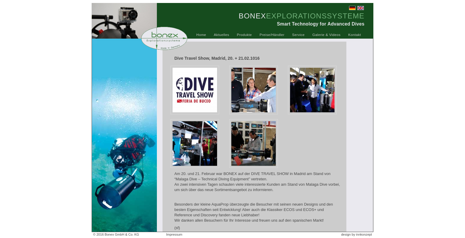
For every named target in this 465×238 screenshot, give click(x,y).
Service (298, 35)
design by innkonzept (356, 234)
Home (201, 35)
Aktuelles (221, 35)
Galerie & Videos (326, 35)
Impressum (174, 234)
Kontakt (354, 35)
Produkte (244, 35)
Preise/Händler (271, 35)
